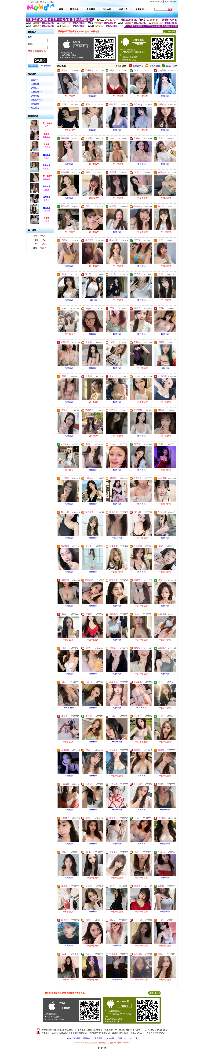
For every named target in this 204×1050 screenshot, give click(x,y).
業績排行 (35, 80)
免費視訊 (93, 96)
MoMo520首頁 (156, 1)
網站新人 (35, 88)
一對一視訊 (141, 707)
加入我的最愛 (170, 1)
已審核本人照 (37, 100)
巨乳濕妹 (46, 147)
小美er (46, 189)
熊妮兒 (46, 158)
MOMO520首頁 (73, 1038)
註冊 (41, 65)
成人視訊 (35, 108)
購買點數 (87, 1038)
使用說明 (122, 1038)
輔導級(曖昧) (155, 66)
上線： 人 (39, 236)
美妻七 (46, 200)
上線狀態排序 (37, 92)
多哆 (46, 126)
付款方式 (133, 1038)
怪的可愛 (46, 136)
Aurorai (47, 211)
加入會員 (110, 1038)
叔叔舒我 (46, 179)
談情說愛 (35, 104)
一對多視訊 (93, 300)
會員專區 (98, 1038)
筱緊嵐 (46, 221)
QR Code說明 (169, 31)
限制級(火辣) (138, 66)
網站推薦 (35, 96)
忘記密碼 (47, 65)
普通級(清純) (171, 66)
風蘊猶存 (46, 168)
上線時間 (35, 84)
